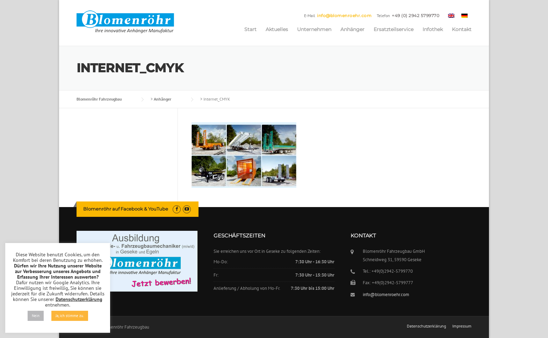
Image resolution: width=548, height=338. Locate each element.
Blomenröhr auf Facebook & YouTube (125, 209)
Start (250, 29)
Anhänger (352, 29)
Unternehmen (314, 29)
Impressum (461, 326)
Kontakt (461, 29)
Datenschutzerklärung (426, 326)
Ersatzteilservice (393, 29)
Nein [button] (35, 315)
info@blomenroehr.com (344, 15)
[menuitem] (451, 15)
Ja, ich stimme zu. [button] (70, 315)
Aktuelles (277, 29)
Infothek (433, 29)
